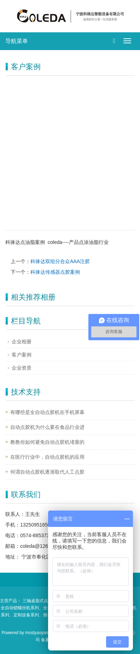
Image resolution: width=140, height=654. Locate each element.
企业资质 (21, 368)
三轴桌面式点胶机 (40, 600)
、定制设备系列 (24, 614)
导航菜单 (16, 41)
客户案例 (21, 355)
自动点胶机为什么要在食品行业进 (47, 427)
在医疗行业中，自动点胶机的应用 (47, 457)
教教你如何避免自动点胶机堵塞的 (47, 442)
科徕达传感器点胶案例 (55, 272)
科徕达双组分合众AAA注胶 (60, 261)
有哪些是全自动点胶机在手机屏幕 (47, 412)
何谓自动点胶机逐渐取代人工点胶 (47, 472)
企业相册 (21, 341)
